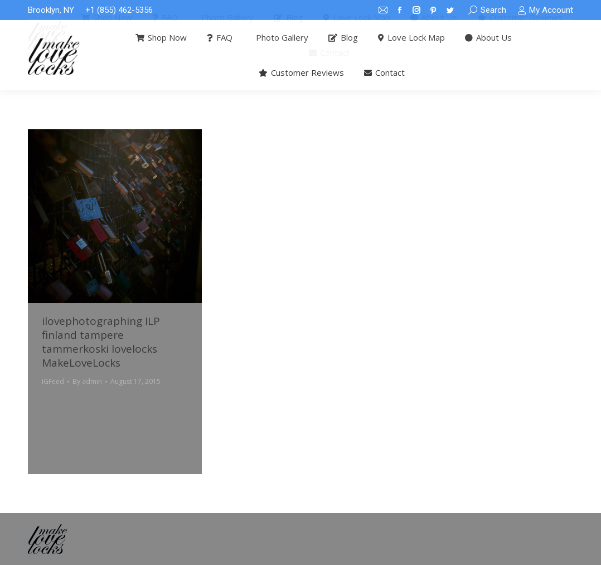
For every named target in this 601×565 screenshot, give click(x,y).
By (87, 381)
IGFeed (53, 381)
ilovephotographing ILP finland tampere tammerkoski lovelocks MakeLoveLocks (101, 342)
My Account (545, 10)
